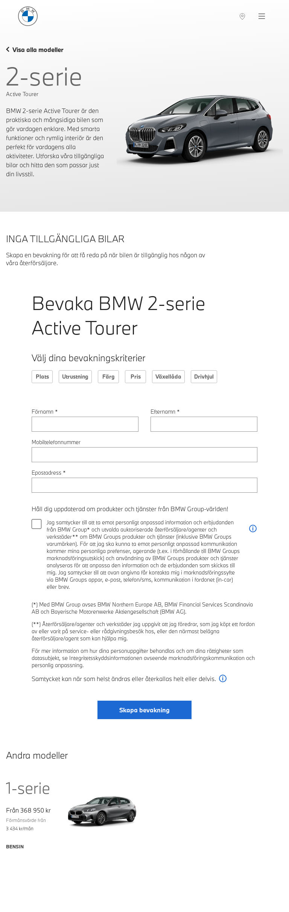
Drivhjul (204, 376)
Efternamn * (165, 411)
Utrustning (75, 376)
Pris (136, 376)
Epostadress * (49, 472)
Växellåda (168, 376)
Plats (42, 376)
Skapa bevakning (144, 710)
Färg (108, 376)
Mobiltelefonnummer (56, 442)
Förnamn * (45, 411)
